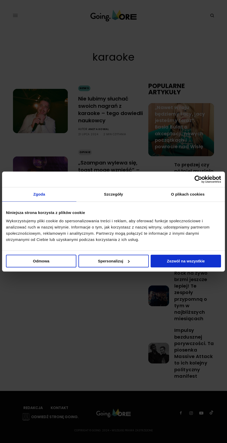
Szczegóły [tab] (113, 194)
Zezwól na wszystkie (186, 261)
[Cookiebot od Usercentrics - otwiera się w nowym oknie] (198, 179)
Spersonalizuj (114, 261)
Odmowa (41, 261)
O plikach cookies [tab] (187, 194)
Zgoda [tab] (39, 194)
